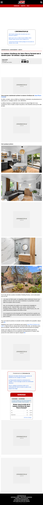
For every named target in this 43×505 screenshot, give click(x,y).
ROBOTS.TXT (25, 502)
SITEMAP (21, 502)
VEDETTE (23, 5)
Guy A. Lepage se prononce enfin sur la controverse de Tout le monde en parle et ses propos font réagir (20, 387)
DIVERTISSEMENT (13, 49)
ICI (4, 322)
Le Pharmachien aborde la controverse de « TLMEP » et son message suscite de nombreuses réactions (21, 381)
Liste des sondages (28, 417)
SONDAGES (16, 5)
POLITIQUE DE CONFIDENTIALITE (21, 499)
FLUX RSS (17, 502)
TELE (28, 5)
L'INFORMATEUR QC (5, 49)
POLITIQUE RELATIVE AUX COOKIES (21, 501)
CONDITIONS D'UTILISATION (21, 498)
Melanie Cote (4, 61)
